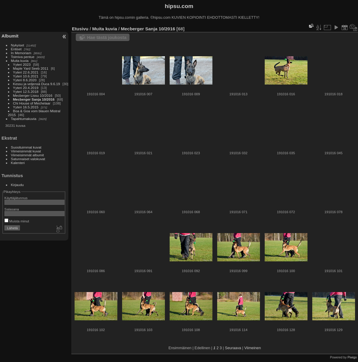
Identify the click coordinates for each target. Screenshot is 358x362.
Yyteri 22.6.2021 (26, 72)
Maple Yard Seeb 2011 (30, 68)
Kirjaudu (17, 185)
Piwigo (352, 357)
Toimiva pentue (22, 57)
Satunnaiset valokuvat (28, 159)
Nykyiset (17, 45)
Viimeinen (252, 348)
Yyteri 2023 (22, 64)
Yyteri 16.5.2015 (26, 107)
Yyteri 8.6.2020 (25, 80)
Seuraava (233, 348)
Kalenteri (18, 163)
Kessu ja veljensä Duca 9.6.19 (36, 84)
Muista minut (16, 221)
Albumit (9, 35)
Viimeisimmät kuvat (26, 151)
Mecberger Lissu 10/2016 (33, 95)
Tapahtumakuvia (24, 119)
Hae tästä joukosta (107, 37)
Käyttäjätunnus (16, 198)
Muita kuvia (20, 61)
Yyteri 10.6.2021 (26, 76)
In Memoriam (21, 53)
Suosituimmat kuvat (26, 147)
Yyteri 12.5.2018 (26, 91)
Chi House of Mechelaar (32, 103)
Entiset (16, 49)
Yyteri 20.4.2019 (26, 88)
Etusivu (80, 28)
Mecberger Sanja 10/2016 (34, 99)
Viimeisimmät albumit (27, 155)
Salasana (11, 209)
